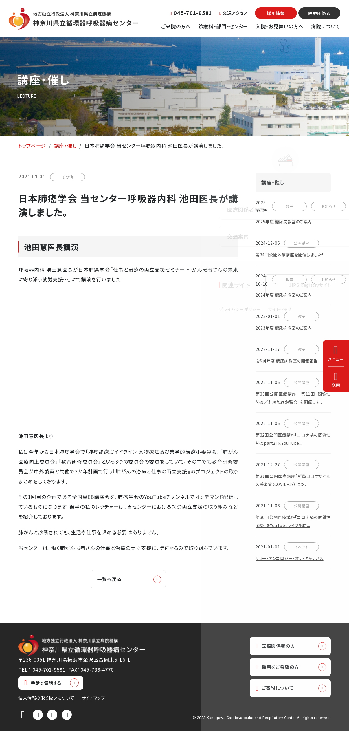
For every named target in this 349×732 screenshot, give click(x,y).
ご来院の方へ (176, 26)
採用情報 (276, 13)
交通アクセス (233, 13)
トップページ (32, 145)
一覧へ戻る (111, 579)
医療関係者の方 (277, 646)
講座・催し (65, 145)
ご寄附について (276, 690)
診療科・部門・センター (223, 26)
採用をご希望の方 (279, 668)
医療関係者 (319, 13)
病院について (325, 26)
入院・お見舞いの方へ (280, 26)
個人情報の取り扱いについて (46, 698)
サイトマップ (93, 698)
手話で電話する (42, 683)
